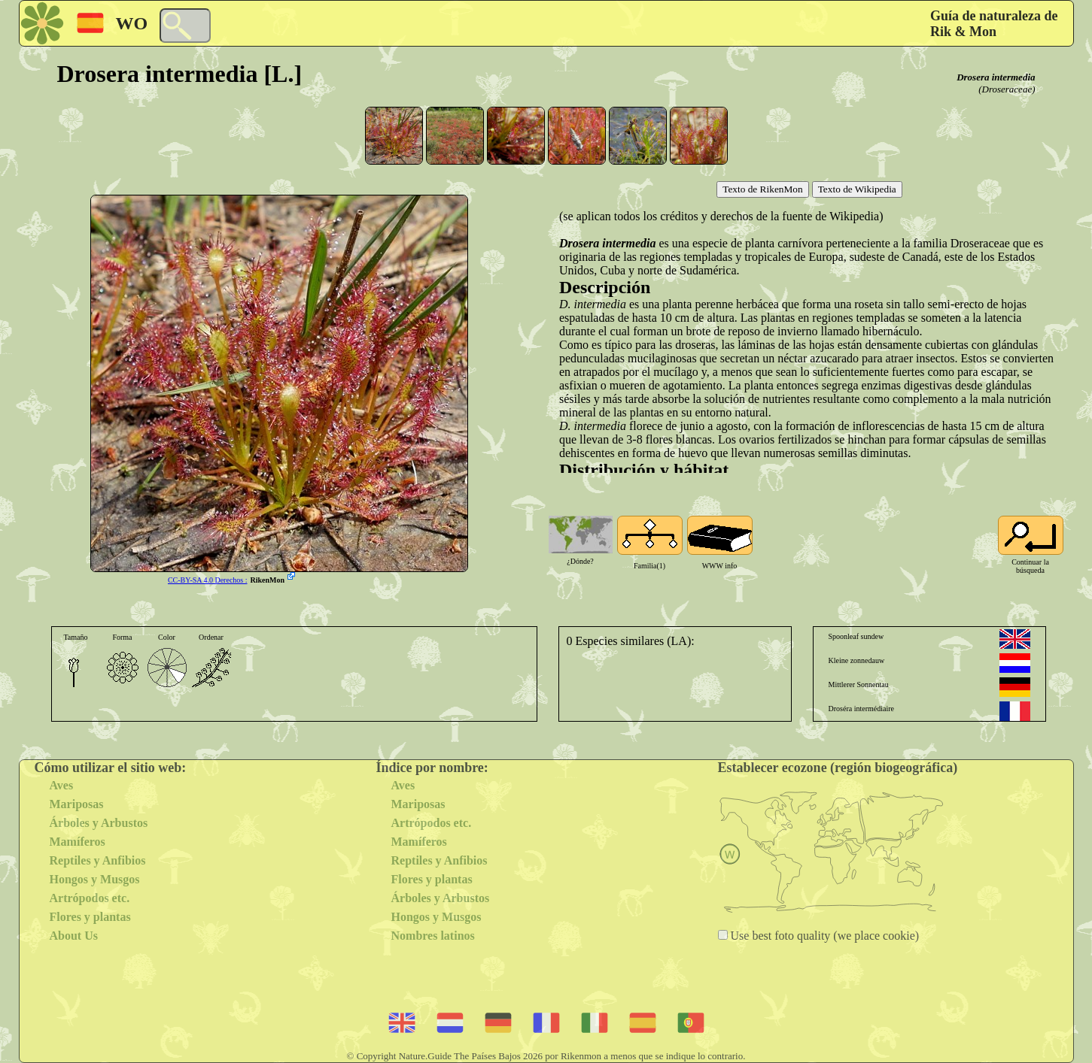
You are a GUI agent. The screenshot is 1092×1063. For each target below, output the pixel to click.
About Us (74, 935)
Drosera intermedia (996, 77)
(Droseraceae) (1006, 89)
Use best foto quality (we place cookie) (824, 935)
